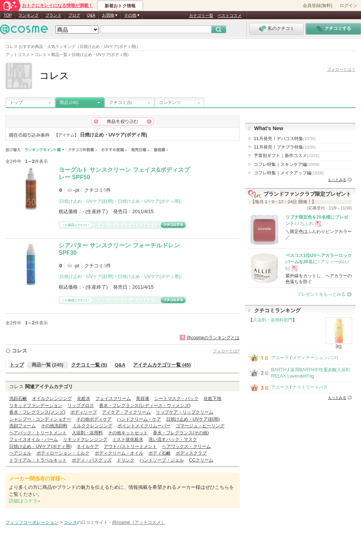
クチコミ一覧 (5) (89, 365)
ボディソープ (83, 412)
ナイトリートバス (310, 387)
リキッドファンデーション (35, 405)
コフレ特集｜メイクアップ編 (289, 172)
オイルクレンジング (52, 398)
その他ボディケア (94, 419)
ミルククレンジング (92, 425)
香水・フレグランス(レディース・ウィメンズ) (144, 405)
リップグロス (80, 405)
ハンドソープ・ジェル (162, 460)
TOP (8, 15)
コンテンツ (170, 102)
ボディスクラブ (191, 453)
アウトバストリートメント (130, 446)
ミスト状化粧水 (127, 439)
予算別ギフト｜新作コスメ (286, 155)
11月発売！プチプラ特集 (285, 147)
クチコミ (120, 102)
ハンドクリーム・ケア (139, 419)
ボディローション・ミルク (63, 453)
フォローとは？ (341, 69)
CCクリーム (201, 460)
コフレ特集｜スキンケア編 (286, 164)
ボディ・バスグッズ (92, 460)
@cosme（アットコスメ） (138, 522)
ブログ (74, 15)
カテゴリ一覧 (201, 15)
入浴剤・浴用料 (87, 432)
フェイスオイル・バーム (33, 439)
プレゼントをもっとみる (321, 294)
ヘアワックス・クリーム (186, 446)
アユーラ (280, 357)
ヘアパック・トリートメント (38, 432)
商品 (69, 102)
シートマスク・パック (176, 398)
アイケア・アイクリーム (126, 412)
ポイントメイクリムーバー (144, 425)
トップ (16, 102)
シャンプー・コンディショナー (40, 419)
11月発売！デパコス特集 (285, 138)
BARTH (279, 369)
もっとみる (337, 180)
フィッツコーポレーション (32, 522)
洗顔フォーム (22, 425)
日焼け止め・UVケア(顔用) (86, 201)
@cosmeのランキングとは (212, 337)
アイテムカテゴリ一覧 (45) (162, 365)
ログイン (348, 5)
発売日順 (140, 150)
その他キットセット (128, 432)
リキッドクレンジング (85, 439)
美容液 (142, 398)
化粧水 (83, 398)
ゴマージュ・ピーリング (200, 425)
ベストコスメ (229, 15)
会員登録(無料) (317, 5)
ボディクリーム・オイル (119, 453)
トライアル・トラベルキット (38, 460)
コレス (19, 351)
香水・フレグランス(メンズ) (37, 412)
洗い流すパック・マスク (172, 439)
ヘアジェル (20, 453)
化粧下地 (212, 398)
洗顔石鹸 (18, 398)
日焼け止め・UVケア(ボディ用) (149, 201)
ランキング (28, 15)
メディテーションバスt (315, 357)
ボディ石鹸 (159, 453)
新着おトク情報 (120, 5)
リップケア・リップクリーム (184, 412)
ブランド (53, 15)
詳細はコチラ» (24, 501)
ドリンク (125, 460)
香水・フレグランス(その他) (181, 432)
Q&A (91, 15)
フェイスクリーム (113, 398)
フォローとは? (226, 351)
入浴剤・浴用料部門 (272, 320)
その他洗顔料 (54, 425)
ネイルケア (88, 446)
